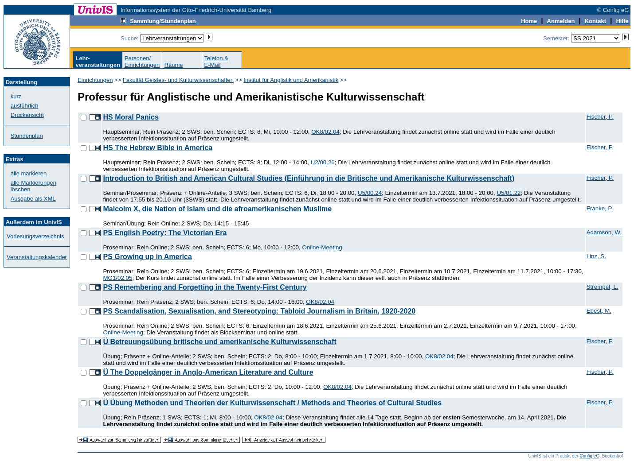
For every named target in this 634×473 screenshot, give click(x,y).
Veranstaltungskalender (37, 257)
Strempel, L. (602, 286)
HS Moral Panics (130, 117)
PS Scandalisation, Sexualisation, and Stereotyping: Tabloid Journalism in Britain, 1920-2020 (259, 311)
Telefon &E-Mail (216, 61)
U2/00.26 (323, 162)
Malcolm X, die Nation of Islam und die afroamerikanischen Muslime (217, 209)
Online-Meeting (322, 247)
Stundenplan (27, 135)
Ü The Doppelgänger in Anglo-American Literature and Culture (208, 372)
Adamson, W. (604, 232)
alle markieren (29, 173)
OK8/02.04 (325, 131)
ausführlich (25, 105)
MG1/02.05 (117, 278)
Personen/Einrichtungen (142, 61)
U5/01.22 (509, 193)
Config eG (589, 456)
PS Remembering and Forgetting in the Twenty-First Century (204, 287)
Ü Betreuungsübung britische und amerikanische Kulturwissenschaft (219, 341)
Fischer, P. (600, 116)
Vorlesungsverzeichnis (35, 236)
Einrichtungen (95, 80)
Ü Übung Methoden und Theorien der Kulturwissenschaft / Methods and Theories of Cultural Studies (272, 403)
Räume (173, 65)
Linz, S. (596, 256)
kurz (16, 96)
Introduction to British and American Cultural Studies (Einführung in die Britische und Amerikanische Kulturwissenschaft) (308, 178)
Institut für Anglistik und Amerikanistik (290, 80)
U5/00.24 (370, 193)
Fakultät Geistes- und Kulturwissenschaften (178, 80)
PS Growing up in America (147, 256)
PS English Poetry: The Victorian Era (165, 233)
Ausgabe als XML (33, 198)
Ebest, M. (599, 310)
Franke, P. (600, 208)
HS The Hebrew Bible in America (157, 147)
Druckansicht (27, 115)
